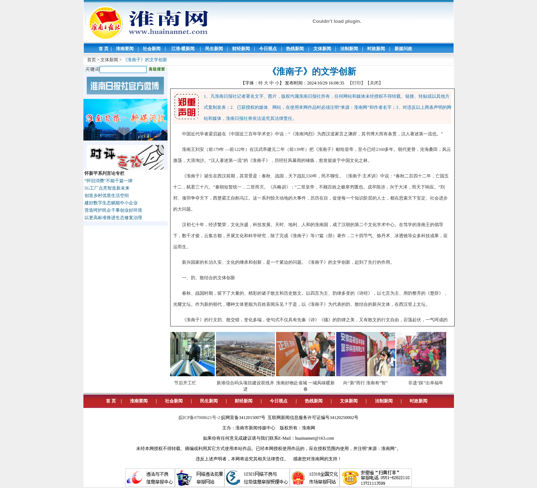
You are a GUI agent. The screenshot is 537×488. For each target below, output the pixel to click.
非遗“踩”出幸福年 (428, 382)
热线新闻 (295, 48)
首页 (91, 59)
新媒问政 (403, 48)
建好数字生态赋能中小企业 (111, 202)
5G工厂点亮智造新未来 (107, 188)
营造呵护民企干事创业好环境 (113, 210)
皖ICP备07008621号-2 (199, 417)
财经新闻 (241, 48)
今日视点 (268, 48)
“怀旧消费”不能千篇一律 (109, 180)
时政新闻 (376, 48)
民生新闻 (214, 48)
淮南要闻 (125, 48)
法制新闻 (349, 48)
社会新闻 (152, 48)
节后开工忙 (188, 382)
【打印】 (356, 83)
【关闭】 (374, 83)
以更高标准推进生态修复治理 (113, 217)
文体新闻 (322, 48)
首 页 (104, 48)
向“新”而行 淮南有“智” (368, 382)
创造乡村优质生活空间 (107, 195)
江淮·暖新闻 (183, 48)
